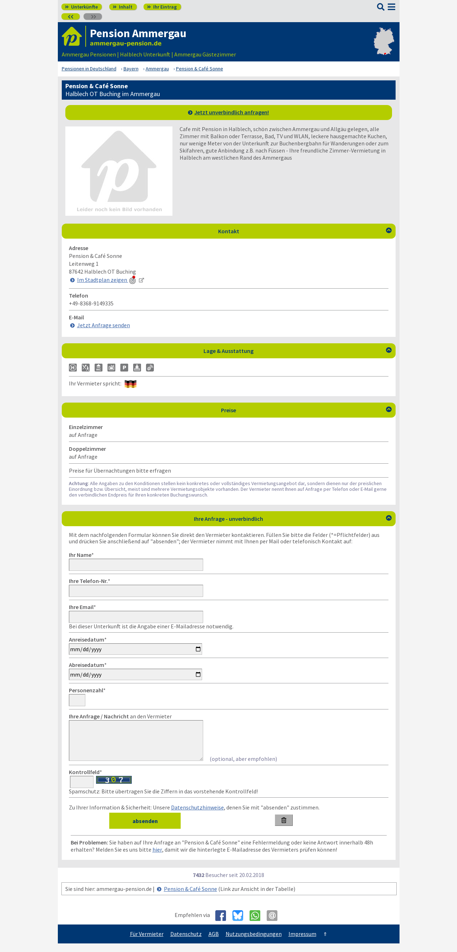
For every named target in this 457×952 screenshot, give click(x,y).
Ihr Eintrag (162, 7)
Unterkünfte (81, 7)
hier (157, 858)
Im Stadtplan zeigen (107, 279)
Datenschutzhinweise (197, 815)
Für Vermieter (147, 942)
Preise (306, 410)
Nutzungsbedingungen (254, 942)
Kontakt (305, 231)
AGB (214, 942)
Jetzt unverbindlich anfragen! (231, 112)
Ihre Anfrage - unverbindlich (293, 518)
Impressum (302, 942)
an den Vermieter (120, 716)
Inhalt (122, 7)
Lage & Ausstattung (298, 350)
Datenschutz (186, 942)
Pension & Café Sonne (190, 897)
